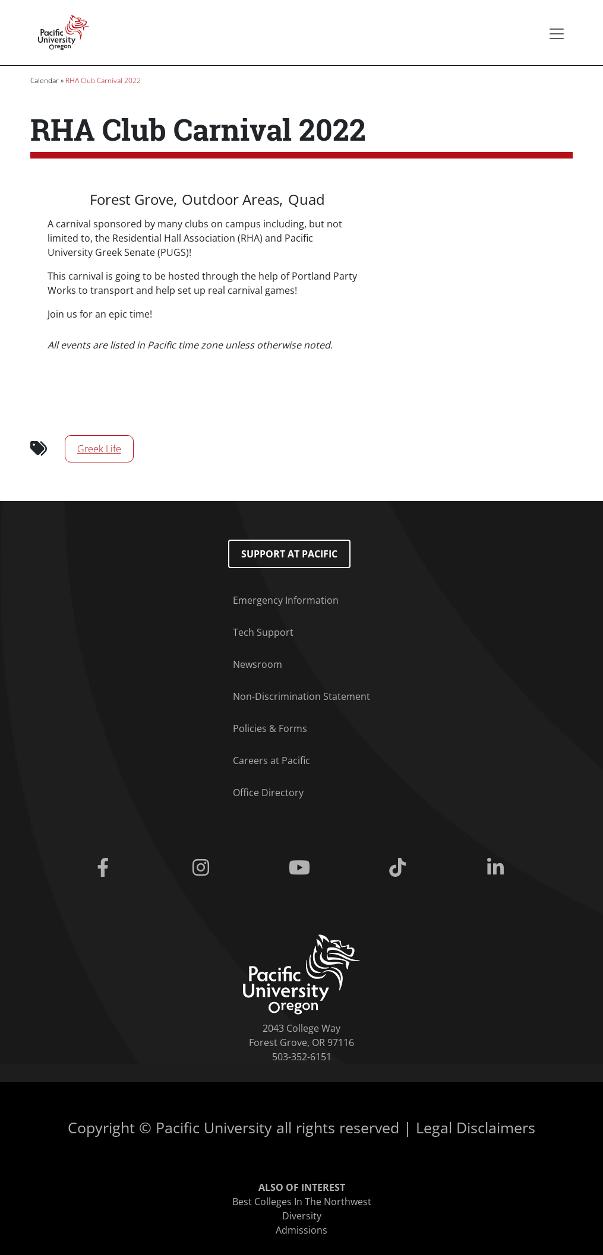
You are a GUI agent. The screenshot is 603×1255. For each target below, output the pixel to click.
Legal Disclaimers (475, 1127)
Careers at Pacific (271, 760)
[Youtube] (301, 868)
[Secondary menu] (557, 34)
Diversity (301, 1215)
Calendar (44, 80)
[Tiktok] (399, 868)
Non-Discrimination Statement (301, 696)
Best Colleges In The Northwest (301, 1201)
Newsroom (257, 664)
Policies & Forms (270, 728)
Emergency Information (286, 600)
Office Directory (268, 792)
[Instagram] (203, 868)
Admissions (301, 1230)
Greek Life (99, 448)
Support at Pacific (289, 553)
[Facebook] (105, 868)
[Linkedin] (497, 868)
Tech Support (263, 632)
